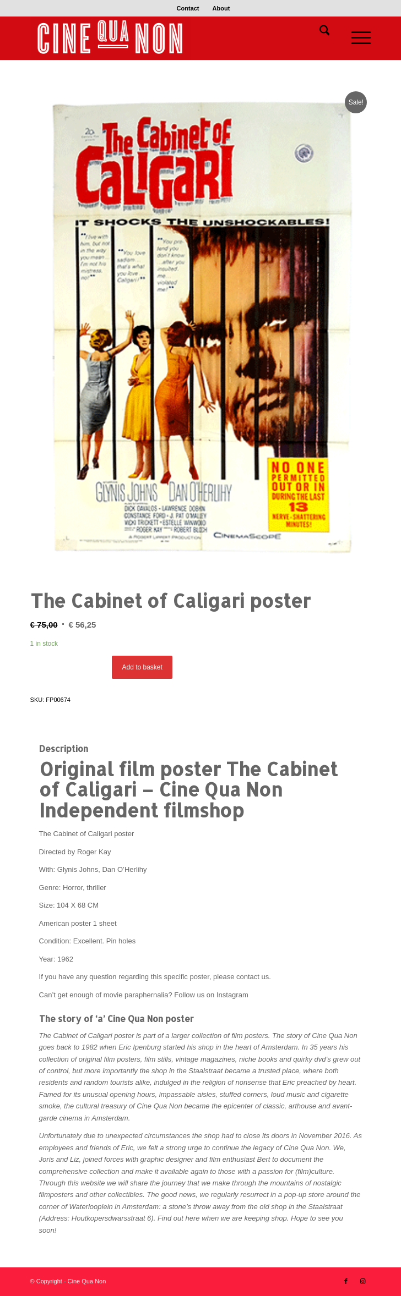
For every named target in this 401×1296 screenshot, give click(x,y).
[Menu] (355, 38)
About (221, 8)
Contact (188, 8)
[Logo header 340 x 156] (166, 38)
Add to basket (142, 667)
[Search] (319, 32)
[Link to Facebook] (346, 1281)
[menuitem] (188, 8)
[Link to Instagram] (362, 1281)
